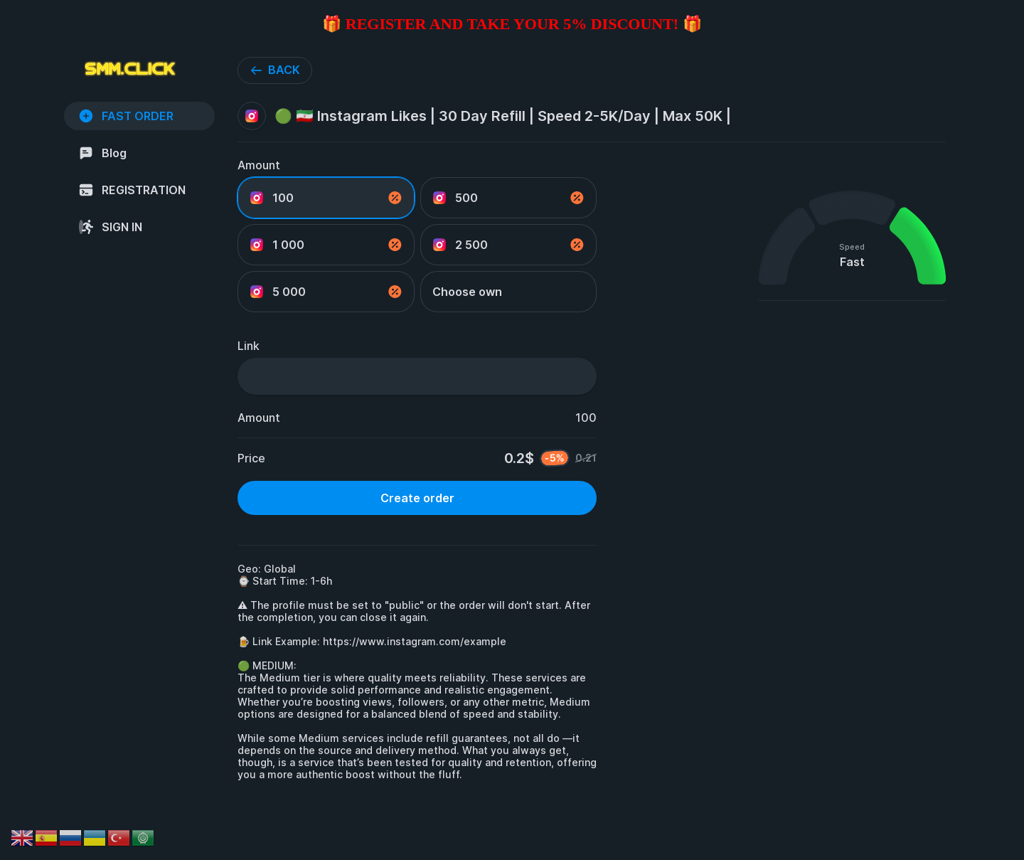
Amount (259, 165)
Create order (417, 498)
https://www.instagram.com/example (414, 641)
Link (249, 346)
